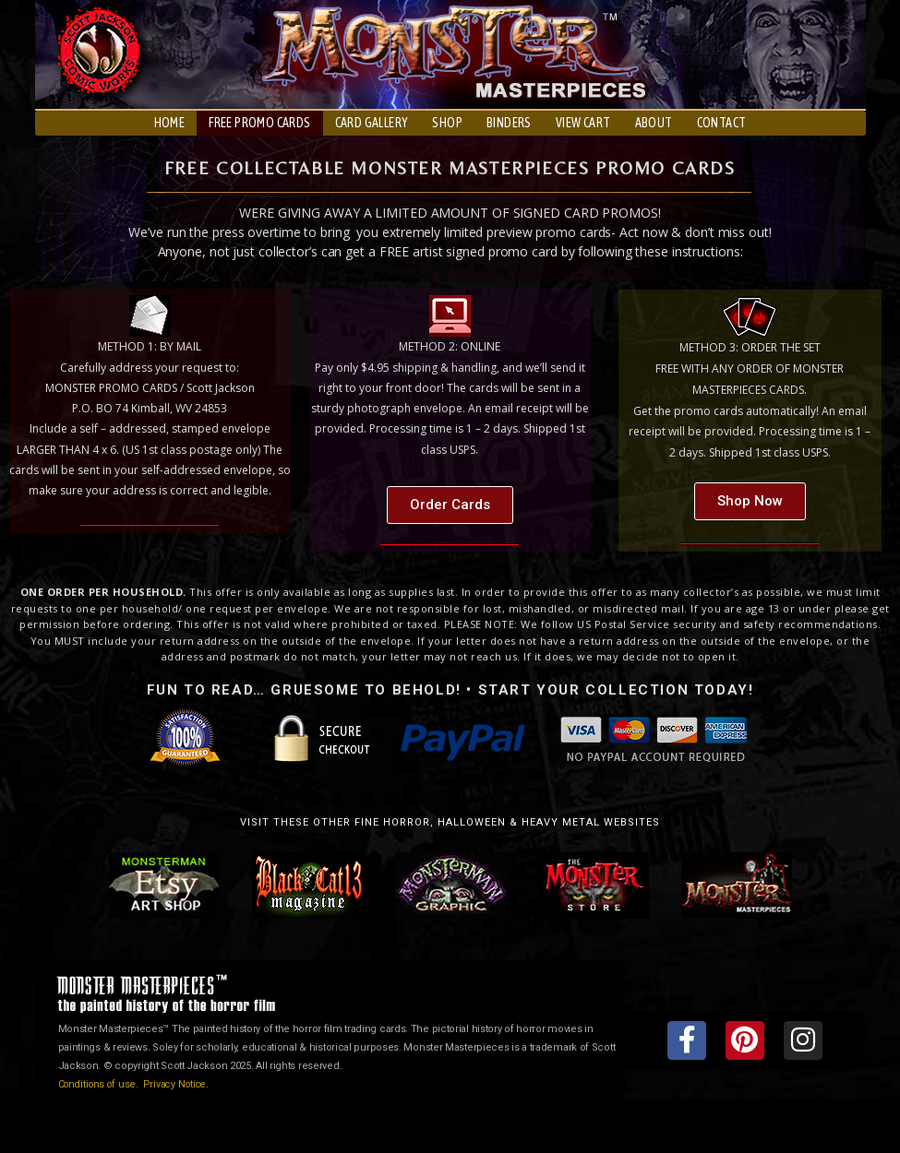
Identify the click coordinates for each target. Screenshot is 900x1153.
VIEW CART (583, 122)
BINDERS (509, 122)
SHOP (447, 122)
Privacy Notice (181, 1084)
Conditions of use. (101, 1084)
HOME (170, 122)
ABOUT (654, 122)
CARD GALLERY (372, 122)
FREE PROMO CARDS (259, 122)
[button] (450, 505)
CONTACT (722, 122)
